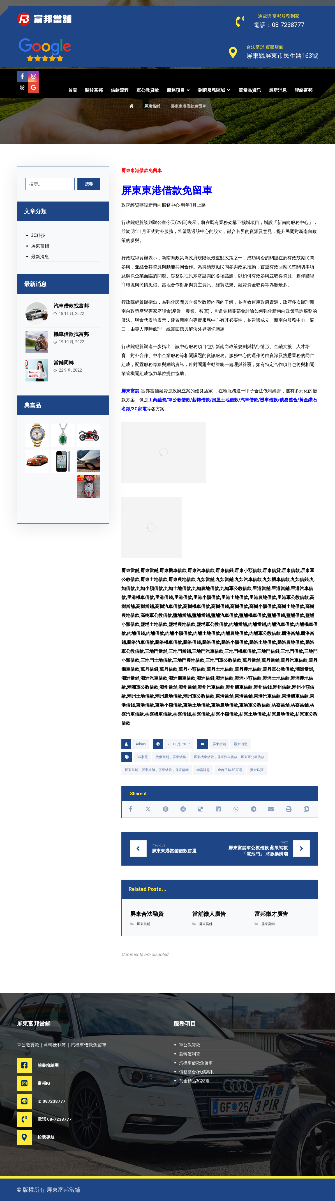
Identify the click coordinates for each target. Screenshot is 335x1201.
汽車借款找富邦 (71, 306)
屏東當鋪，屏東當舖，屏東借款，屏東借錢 (157, 770)
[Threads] (22, 87)
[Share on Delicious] (200, 809)
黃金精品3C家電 (194, 1080)
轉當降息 (203, 770)
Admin (141, 744)
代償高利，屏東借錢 (171, 757)
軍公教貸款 (189, 1044)
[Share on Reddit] (183, 809)
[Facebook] (22, 76)
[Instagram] (33, 76)
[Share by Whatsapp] (235, 809)
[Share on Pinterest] (165, 809)
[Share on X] (147, 809)
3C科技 (38, 235)
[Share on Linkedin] (218, 809)
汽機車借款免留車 (196, 1062)
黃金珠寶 (257, 770)
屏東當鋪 (219, 744)
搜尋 (89, 184)
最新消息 (240, 744)
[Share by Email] (271, 809)
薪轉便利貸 (189, 1053)
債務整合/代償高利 (196, 1071)
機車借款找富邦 (71, 334)
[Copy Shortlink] (306, 809)
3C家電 (142, 757)
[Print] (288, 809)
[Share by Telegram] (253, 809)
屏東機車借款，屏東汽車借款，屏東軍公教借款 (229, 757)
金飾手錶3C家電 (230, 770)
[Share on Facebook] (130, 809)
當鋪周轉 (64, 362)
